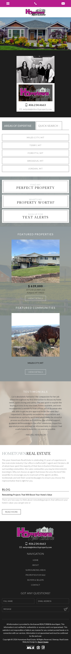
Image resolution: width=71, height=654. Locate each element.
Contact (35, 585)
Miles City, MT (35, 137)
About (35, 565)
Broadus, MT (35, 160)
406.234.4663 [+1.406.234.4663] (35, 105)
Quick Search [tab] (48, 125)
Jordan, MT (35, 168)
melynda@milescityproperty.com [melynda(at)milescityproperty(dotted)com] (35, 109)
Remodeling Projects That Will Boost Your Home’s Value (27, 494)
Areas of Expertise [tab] (18, 125)
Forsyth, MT (35, 153)
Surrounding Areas (35, 570)
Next (57, 261)
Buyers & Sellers (35, 580)
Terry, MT (35, 145)
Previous (13, 261)
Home (35, 560)
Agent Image (43, 642)
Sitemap (55, 639)
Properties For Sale (35, 575)
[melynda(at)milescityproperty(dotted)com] (63, 3)
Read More (11, 511)
